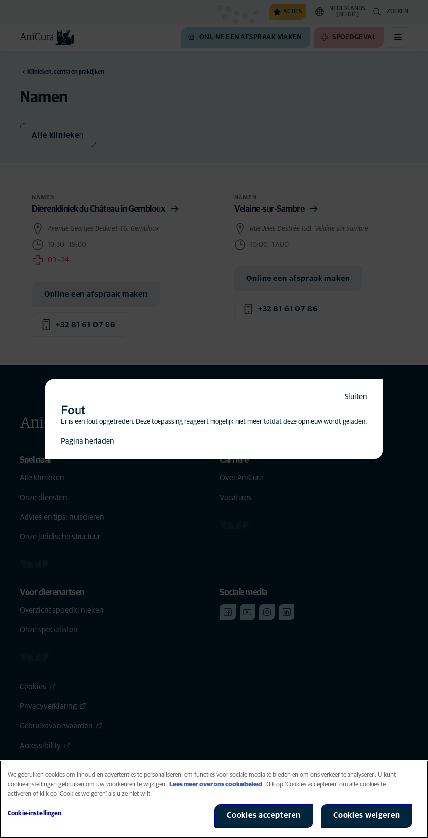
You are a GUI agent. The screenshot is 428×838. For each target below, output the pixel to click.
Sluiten (356, 397)
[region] (214, 799)
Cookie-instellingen (34, 813)
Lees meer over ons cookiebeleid (215, 785)
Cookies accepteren (264, 815)
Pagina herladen (87, 441)
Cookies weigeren (366, 815)
